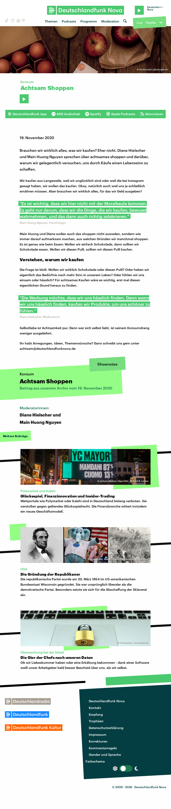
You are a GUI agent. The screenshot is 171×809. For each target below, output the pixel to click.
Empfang (96, 714)
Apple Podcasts (120, 114)
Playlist (151, 22)
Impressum (97, 734)
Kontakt (95, 708)
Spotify (93, 114)
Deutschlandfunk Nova (107, 701)
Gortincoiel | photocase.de (153, 69)
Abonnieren (151, 114)
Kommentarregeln (103, 748)
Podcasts (69, 21)
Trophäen (96, 721)
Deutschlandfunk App (27, 114)
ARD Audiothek (66, 114)
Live (139, 22)
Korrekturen (98, 741)
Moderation (110, 21)
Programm (88, 21)
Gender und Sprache (105, 754)
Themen (51, 21)
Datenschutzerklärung (106, 728)
